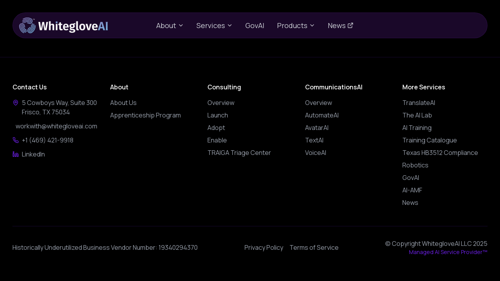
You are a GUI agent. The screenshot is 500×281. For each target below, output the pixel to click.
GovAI (254, 25)
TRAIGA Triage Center (239, 152)
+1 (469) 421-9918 (45, 140)
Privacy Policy (264, 247)
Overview (220, 102)
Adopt (216, 127)
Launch (217, 115)
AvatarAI (317, 127)
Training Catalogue (429, 140)
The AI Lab (417, 115)
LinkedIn (31, 154)
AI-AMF (412, 190)
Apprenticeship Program (145, 115)
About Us (123, 102)
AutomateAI (322, 115)
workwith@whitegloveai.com (55, 126)
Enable (217, 140)
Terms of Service (314, 247)
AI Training (417, 127)
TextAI (314, 140)
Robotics (415, 165)
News (341, 25)
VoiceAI (315, 152)
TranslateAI (418, 102)
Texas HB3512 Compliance (440, 152)
